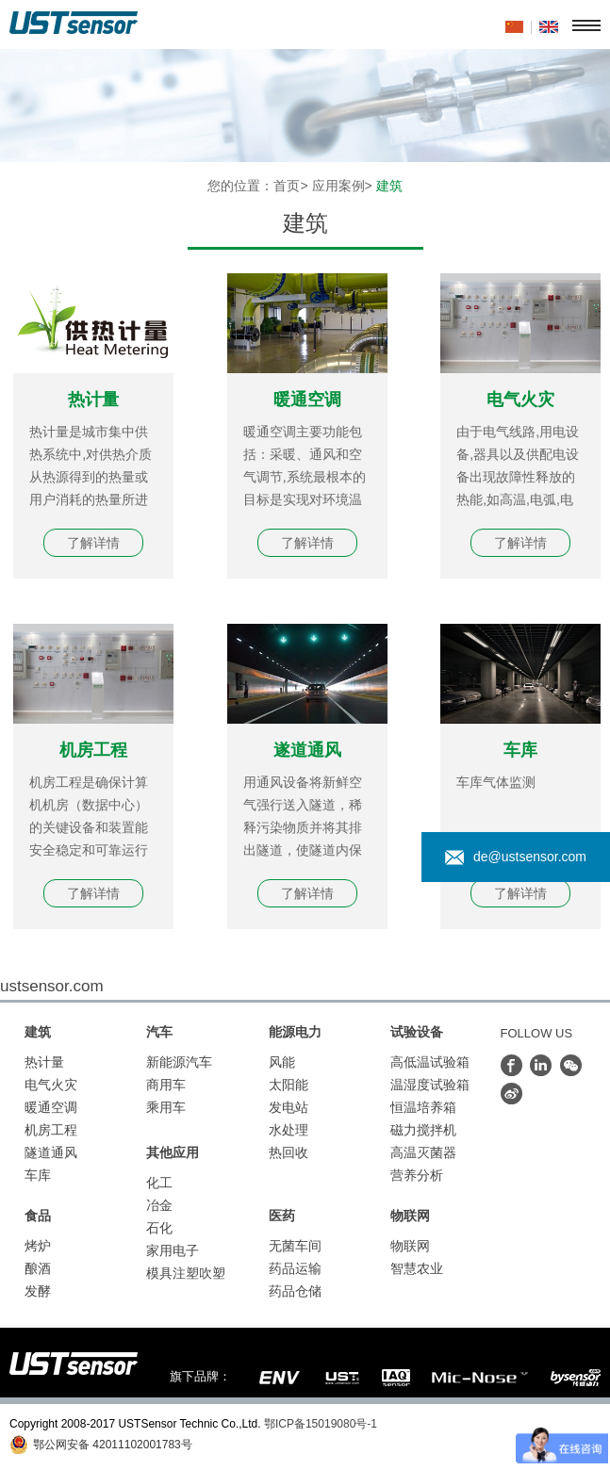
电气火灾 (520, 399)
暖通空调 (307, 399)
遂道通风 (307, 750)
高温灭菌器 (423, 1152)
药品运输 (295, 1268)
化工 (159, 1182)
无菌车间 (295, 1245)
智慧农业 (416, 1268)
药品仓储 (295, 1290)
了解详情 (93, 542)
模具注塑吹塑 (185, 1273)
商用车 (166, 1084)
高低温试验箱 (430, 1062)
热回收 (288, 1152)
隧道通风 (51, 1152)
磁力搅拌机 (423, 1129)
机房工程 (93, 750)
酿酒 (38, 1268)
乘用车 (166, 1107)
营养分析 (416, 1175)
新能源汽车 (179, 1062)
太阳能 (288, 1084)
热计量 (93, 399)
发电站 (288, 1107)
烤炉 (38, 1245)
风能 (282, 1062)
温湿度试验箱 (430, 1084)
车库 (520, 750)
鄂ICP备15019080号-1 (320, 1423)
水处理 (288, 1129)
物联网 (410, 1245)
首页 (286, 185)
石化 (159, 1227)
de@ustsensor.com (515, 857)
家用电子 (172, 1250)
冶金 (159, 1205)
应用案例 (338, 185)
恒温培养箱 (423, 1107)
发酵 (38, 1290)
